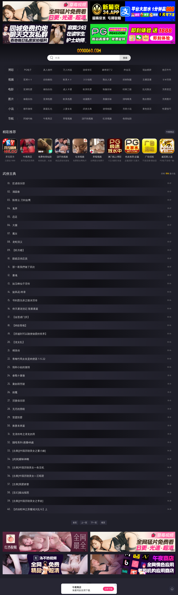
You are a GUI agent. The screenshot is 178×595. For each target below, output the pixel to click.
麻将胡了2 (107, 69)
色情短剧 (127, 118)
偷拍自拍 (47, 89)
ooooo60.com (89, 50)
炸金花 (127, 69)
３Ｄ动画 (87, 79)
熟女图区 (147, 99)
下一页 (94, 522)
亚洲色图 (47, 99)
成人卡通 (67, 89)
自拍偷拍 (47, 79)
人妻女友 (67, 108)
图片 (11, 99)
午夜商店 (47, 118)
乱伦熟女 (147, 89)
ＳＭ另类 (166, 79)
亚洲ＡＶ (27, 79)
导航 (11, 118)
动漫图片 (87, 99)
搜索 (125, 57)
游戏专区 (87, 69)
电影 (11, 89)
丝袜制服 (127, 79)
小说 (11, 109)
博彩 (11, 70)
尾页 (103, 522)
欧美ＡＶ (67, 79)
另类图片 (166, 99)
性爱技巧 (166, 108)
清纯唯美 (127, 99)
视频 (11, 79)
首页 (75, 522)
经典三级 (127, 89)
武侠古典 (87, 108)
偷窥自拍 (27, 99)
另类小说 (127, 108)
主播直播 (147, 79)
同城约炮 (27, 118)
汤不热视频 (87, 118)
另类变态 (166, 89)
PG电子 (27, 69)
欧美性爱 (87, 89)
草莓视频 (67, 118)
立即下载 (108, 588)
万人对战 (67, 69)
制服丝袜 (107, 89)
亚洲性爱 (27, 89)
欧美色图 (67, 99)
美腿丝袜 (107, 99)
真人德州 (47, 69)
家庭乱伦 (47, 108)
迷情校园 (107, 108)
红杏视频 (107, 118)
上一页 (84, 522)
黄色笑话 (147, 108)
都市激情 (27, 108)
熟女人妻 (107, 79)
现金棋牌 (147, 69)
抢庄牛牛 (166, 69)
